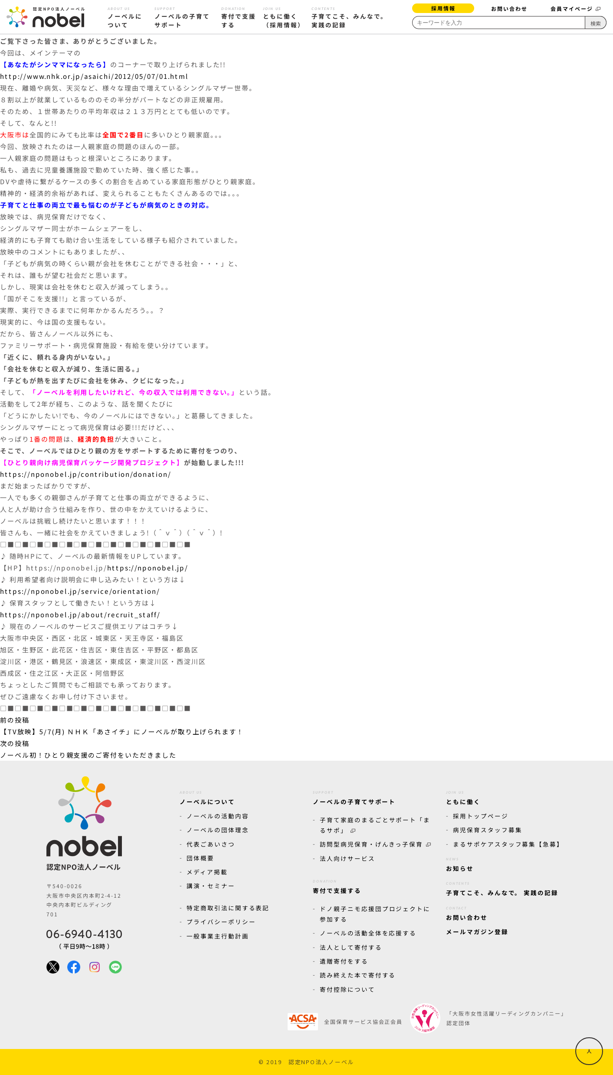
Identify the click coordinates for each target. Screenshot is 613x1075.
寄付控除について (347, 988)
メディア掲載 (207, 871)
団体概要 (200, 857)
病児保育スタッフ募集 (487, 829)
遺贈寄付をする (344, 961)
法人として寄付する (351, 947)
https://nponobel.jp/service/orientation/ (80, 591)
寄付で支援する (238, 16)
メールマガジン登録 (477, 931)
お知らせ (460, 863)
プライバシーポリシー (221, 921)
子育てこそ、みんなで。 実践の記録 (349, 16)
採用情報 (443, 8)
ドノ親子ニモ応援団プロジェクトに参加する (375, 913)
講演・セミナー (211, 885)
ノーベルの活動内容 (218, 815)
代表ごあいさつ (211, 844)
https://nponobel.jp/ (147, 567)
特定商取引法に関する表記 (228, 907)
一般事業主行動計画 (218, 936)
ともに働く (463, 796)
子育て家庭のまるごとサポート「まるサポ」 (375, 824)
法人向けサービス (347, 858)
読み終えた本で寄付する (358, 975)
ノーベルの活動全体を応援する (368, 932)
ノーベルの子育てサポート (182, 16)
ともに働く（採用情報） (284, 16)
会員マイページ (575, 8)
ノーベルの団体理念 (218, 829)
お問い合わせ (509, 8)
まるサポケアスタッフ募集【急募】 (508, 844)
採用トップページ (480, 815)
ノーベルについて (125, 16)
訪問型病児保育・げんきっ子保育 (375, 844)
